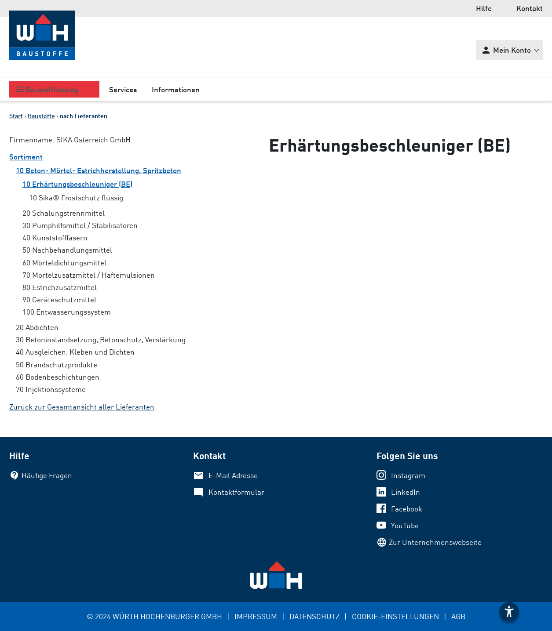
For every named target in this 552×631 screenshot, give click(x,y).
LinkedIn (405, 492)
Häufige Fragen (47, 475)
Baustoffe (41, 116)
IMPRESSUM (255, 616)
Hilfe (484, 8)
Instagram (408, 475)
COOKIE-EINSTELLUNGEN (395, 616)
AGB (458, 616)
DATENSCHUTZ (314, 616)
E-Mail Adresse (233, 475)
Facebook (406, 508)
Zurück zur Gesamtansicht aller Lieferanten (81, 406)
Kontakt (529, 8)
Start (16, 116)
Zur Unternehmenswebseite (435, 542)
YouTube (405, 525)
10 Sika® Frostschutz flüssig (76, 197)
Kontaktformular (236, 492)
